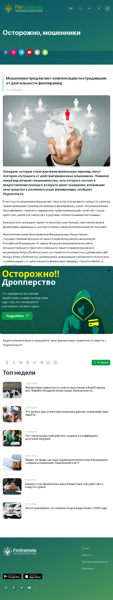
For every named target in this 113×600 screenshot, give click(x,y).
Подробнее (17, 316)
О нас (85, 548)
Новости (87, 554)
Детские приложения (95, 561)
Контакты (88, 568)
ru (71, 8)
